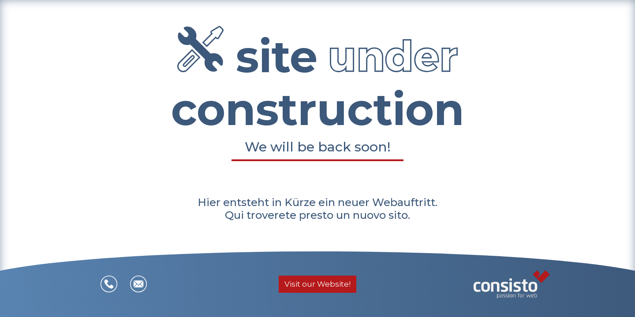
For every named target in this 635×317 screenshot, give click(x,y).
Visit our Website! (317, 284)
